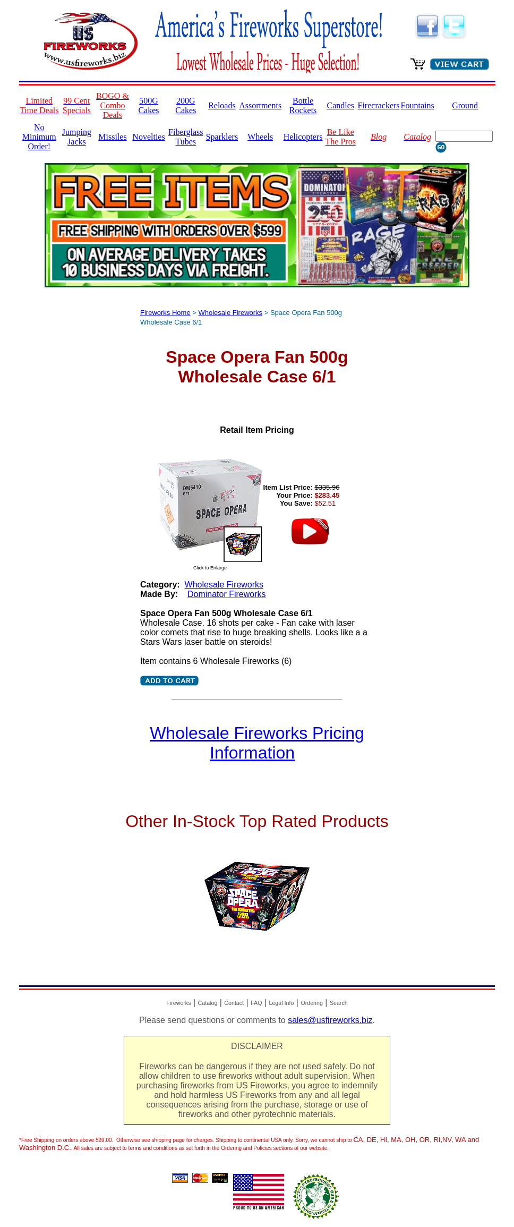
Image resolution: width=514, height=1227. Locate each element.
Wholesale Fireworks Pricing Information (257, 742)
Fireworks (178, 1003)
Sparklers (222, 136)
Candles (340, 105)
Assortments (260, 105)
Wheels (260, 136)
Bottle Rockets (303, 105)
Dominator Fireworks (226, 594)
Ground (465, 105)
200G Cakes (185, 105)
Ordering (311, 1003)
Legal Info (281, 1003)
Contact (234, 1003)
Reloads (222, 105)
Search (339, 1003)
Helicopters (303, 136)
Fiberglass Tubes (185, 136)
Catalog (208, 1003)
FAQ (256, 1003)
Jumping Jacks (76, 136)
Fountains (417, 105)
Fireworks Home (165, 313)
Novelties (148, 136)
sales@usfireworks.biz (330, 1020)
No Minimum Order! (39, 137)
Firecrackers (379, 105)
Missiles (112, 136)
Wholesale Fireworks (230, 313)
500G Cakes (148, 105)
